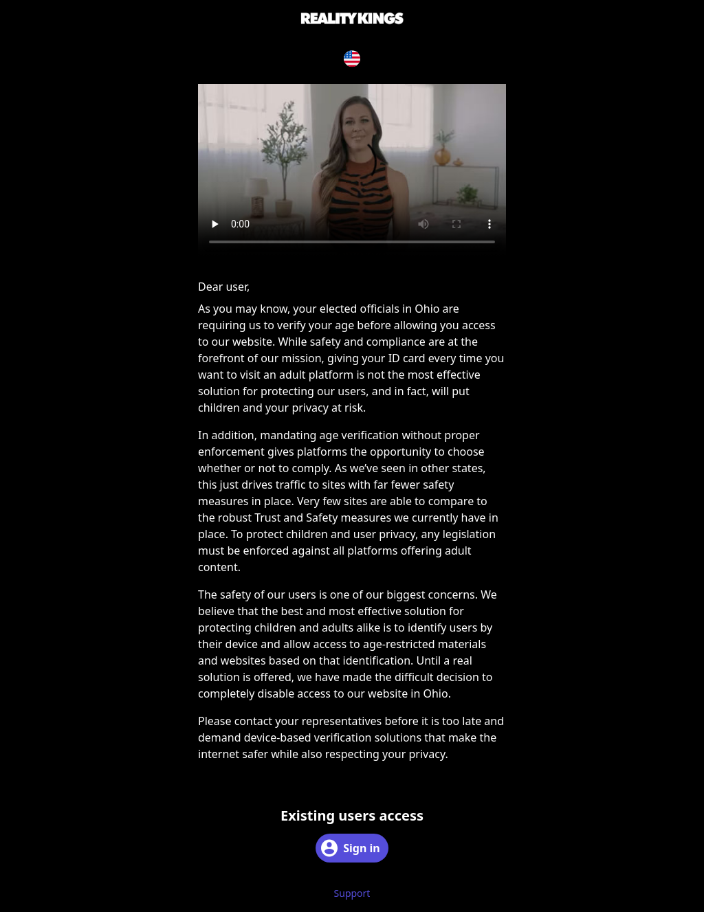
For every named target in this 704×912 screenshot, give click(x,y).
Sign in (350, 848)
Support (352, 893)
